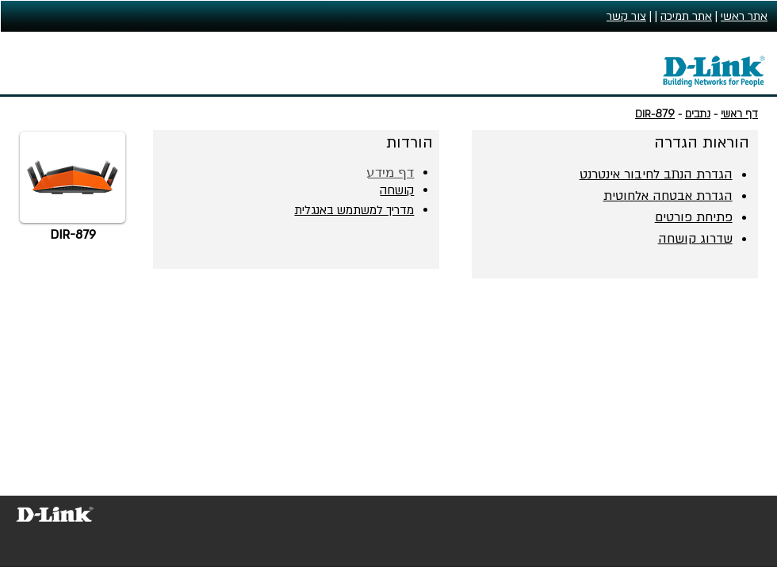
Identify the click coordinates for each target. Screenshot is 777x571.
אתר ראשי (744, 16)
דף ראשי (739, 114)
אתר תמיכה (686, 16)
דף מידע (390, 172)
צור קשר (626, 16)
